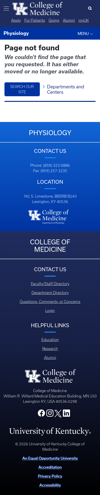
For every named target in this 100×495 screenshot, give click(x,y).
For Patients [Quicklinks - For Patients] (34, 20)
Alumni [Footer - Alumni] (50, 358)
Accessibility (50, 485)
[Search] (91, 8)
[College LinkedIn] (66, 414)
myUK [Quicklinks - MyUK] (84, 20)
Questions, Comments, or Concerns (50, 302)
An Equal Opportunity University (50, 458)
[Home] (38, 8)
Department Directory (50, 293)
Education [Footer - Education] (50, 340)
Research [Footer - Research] (50, 349)
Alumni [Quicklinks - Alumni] (69, 20)
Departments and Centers (65, 89)
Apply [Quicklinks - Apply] (16, 20)
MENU (85, 33)
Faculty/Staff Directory (50, 284)
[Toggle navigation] (6, 8)
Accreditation (50, 467)
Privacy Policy (50, 476)
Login (50, 311)
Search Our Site (22, 89)
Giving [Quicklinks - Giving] (54, 20)
